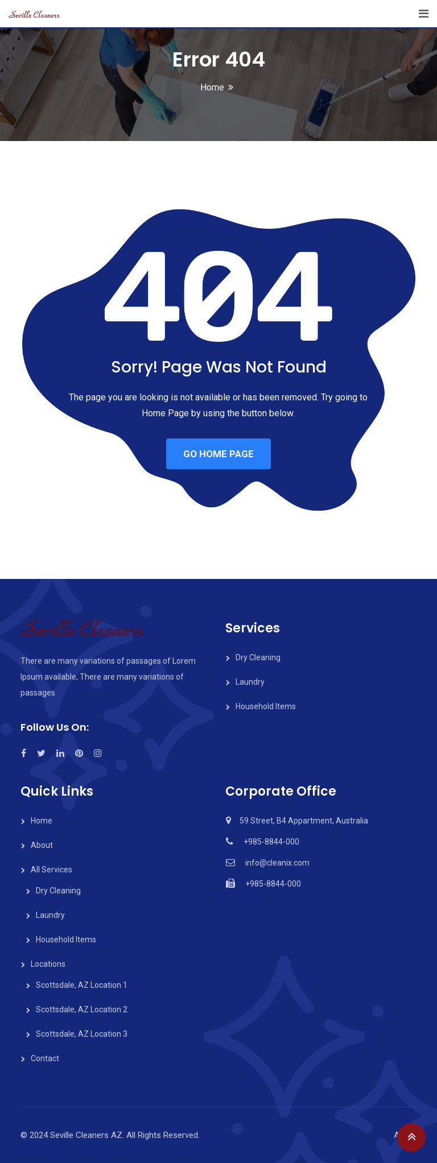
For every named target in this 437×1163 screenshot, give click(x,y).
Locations (48, 964)
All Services (51, 869)
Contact (45, 1058)
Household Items (266, 706)
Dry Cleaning (258, 657)
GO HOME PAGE (218, 454)
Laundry (250, 681)
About (42, 845)
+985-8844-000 (271, 841)
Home (212, 87)
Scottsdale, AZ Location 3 (81, 1033)
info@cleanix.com (277, 862)
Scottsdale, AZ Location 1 (81, 985)
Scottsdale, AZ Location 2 (81, 1009)
